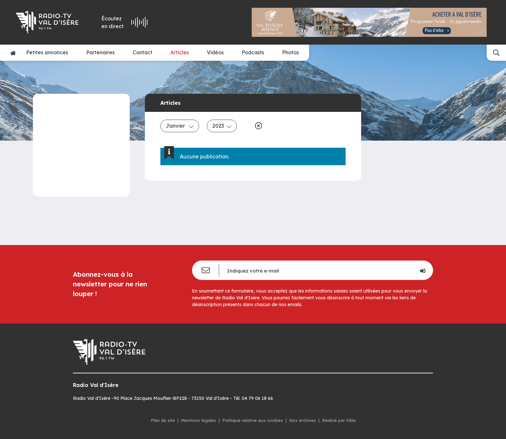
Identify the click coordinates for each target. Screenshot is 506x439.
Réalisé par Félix (339, 420)
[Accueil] (13, 52)
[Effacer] (257, 125)
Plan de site (163, 420)
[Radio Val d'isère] (48, 22)
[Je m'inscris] (422, 270)
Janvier (180, 126)
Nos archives (302, 420)
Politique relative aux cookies (252, 420)
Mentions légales (198, 420)
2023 (221, 126)
